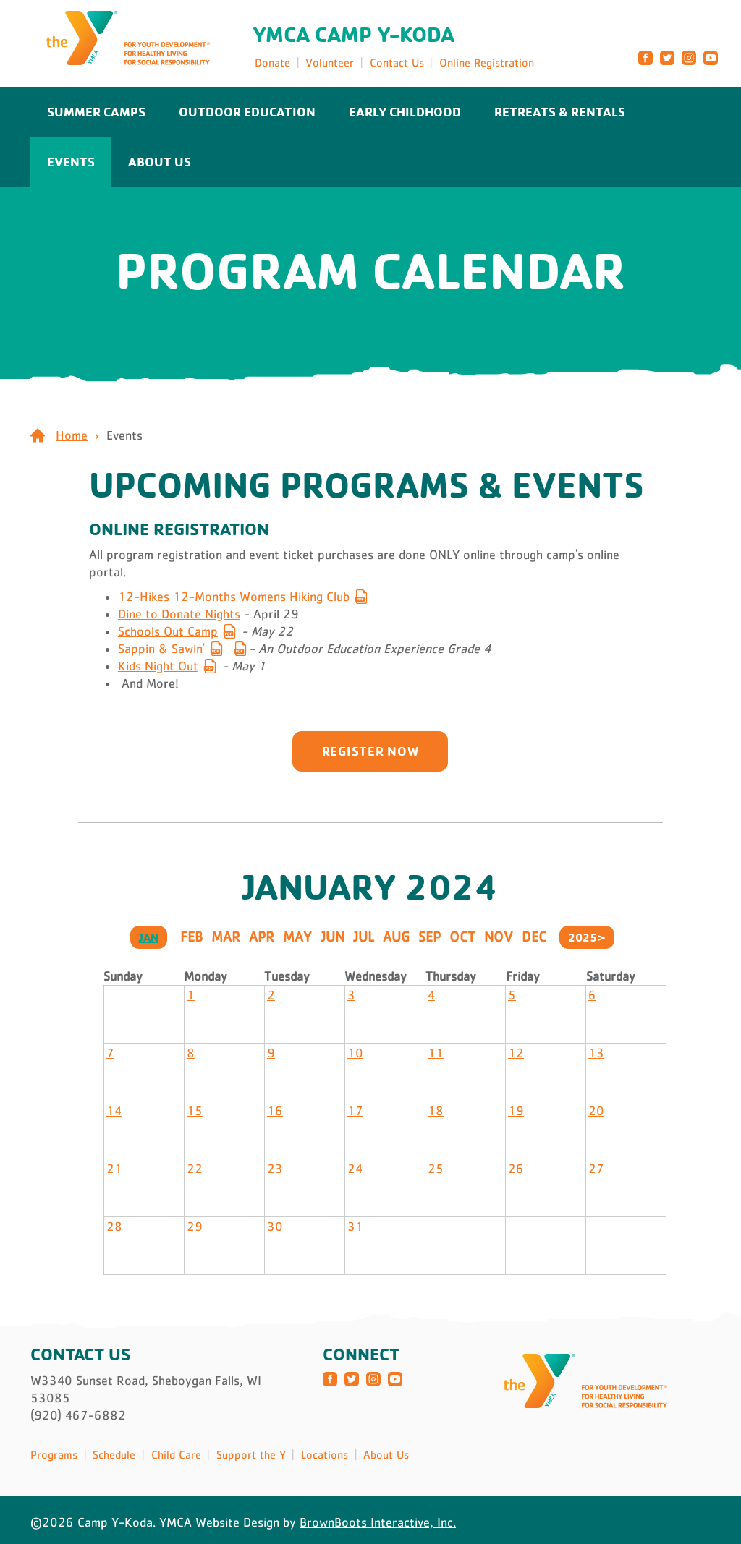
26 (516, 1168)
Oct (462, 936)
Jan (148, 937)
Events (71, 161)
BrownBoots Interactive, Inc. (378, 1522)
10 (355, 1053)
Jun (332, 936)
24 (355, 1168)
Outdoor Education (247, 111)
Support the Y (251, 1454)
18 (436, 1111)
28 (114, 1226)
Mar (225, 936)
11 (436, 1053)
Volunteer (329, 62)
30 (275, 1226)
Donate (272, 62)
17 (355, 1111)
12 (516, 1053)
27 (596, 1168)
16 (275, 1111)
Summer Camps (96, 111)
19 (516, 1111)
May (297, 936)
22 (195, 1168)
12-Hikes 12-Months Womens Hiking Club (234, 596)
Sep (429, 936)
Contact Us (397, 62)
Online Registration (486, 62)
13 (596, 1053)
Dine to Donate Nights (179, 614)
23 (275, 1168)
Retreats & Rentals (559, 111)
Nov (498, 936)
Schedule (114, 1454)
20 (596, 1111)
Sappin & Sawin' (161, 648)
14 (114, 1111)
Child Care (176, 1454)
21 (114, 1168)
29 (195, 1226)
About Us (159, 161)
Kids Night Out (158, 666)
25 (436, 1168)
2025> (587, 937)
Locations (324, 1454)
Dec (534, 936)
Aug (396, 936)
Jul (363, 936)
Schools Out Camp (168, 631)
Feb (191, 936)
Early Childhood (405, 111)
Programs (53, 1454)
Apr (261, 936)
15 (195, 1111)
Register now (371, 751)
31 (355, 1226)
